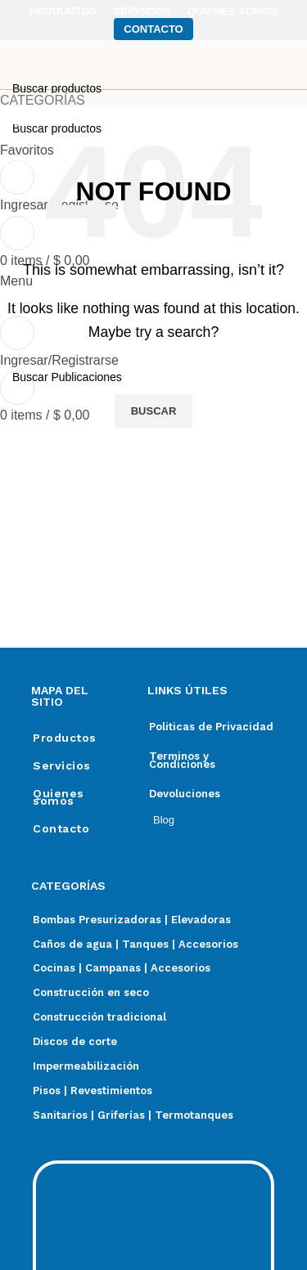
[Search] (153, 377)
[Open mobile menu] (16, 281)
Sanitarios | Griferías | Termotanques (133, 1115)
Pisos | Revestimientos (92, 1090)
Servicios (62, 765)
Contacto (61, 828)
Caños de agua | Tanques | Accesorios (135, 944)
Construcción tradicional (99, 1017)
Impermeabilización (86, 1066)
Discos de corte (75, 1041)
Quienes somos (58, 796)
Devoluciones (184, 794)
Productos (65, 737)
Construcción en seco (91, 992)
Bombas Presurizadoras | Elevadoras (132, 919)
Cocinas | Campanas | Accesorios (121, 968)
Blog (163, 820)
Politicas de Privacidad (211, 726)
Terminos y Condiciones (182, 760)
